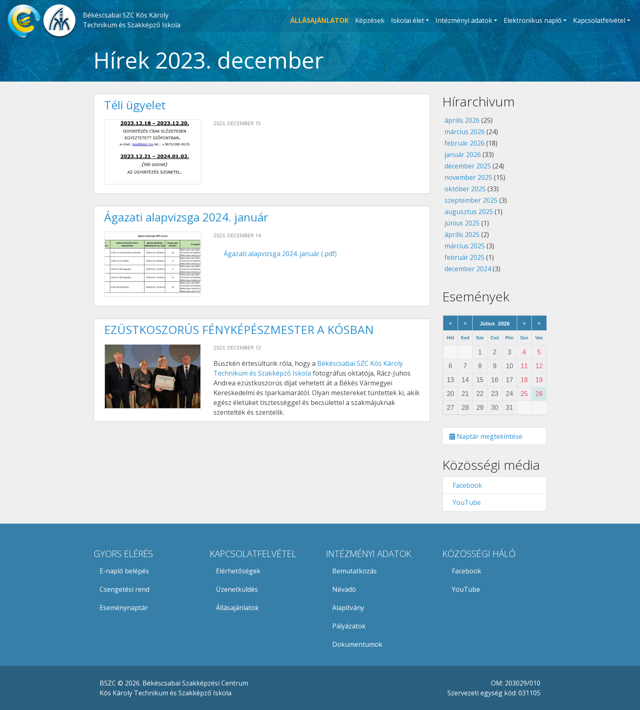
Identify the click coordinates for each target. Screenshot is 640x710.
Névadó (344, 589)
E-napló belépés (124, 570)
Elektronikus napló (533, 20)
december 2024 (467, 268)
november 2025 (468, 177)
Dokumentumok (357, 644)
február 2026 (464, 143)
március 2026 (464, 131)
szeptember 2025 (471, 200)
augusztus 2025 (468, 211)
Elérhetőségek (238, 570)
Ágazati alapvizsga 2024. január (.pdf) (280, 253)
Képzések (369, 20)
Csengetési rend (124, 589)
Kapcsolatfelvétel (599, 20)
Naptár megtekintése (485, 436)
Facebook (465, 485)
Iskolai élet (407, 20)
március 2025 (464, 245)
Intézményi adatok (464, 20)
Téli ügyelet (135, 105)
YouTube (465, 502)
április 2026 (462, 120)
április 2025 (462, 234)
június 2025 (462, 223)
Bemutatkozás (354, 570)
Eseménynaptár (124, 607)
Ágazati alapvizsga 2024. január (186, 217)
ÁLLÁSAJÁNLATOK (319, 20)
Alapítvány (348, 607)
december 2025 (467, 165)
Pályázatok (349, 626)
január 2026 (462, 154)
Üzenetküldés (237, 589)
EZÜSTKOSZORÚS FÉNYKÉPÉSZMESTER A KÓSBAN (239, 329)
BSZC (108, 683)
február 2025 (464, 257)
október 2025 (465, 188)
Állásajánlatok (237, 607)
